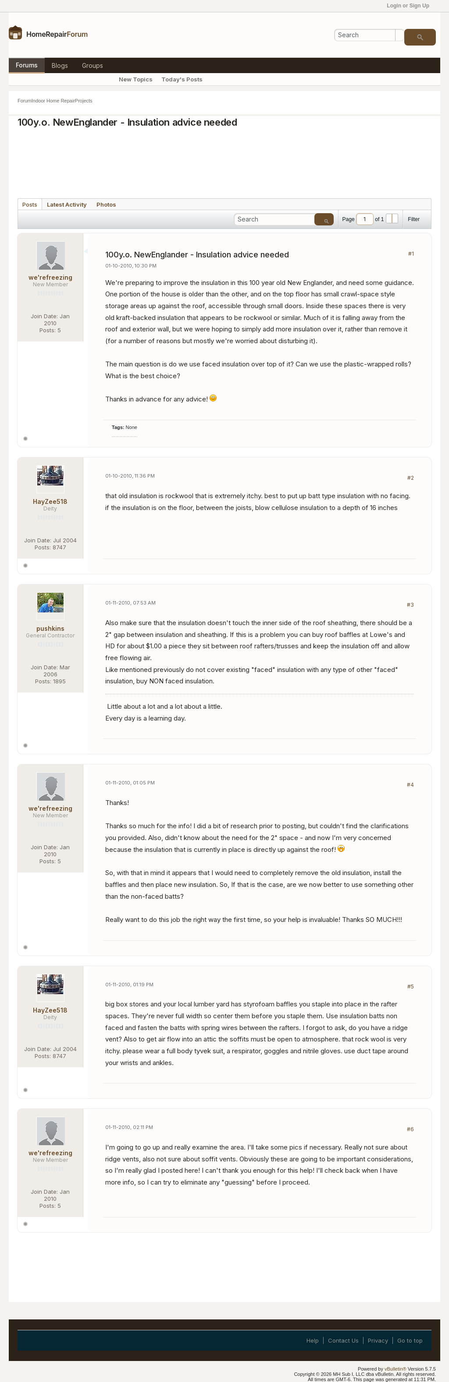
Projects (84, 100)
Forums (27, 65)
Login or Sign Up (411, 6)
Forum (25, 100)
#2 (410, 478)
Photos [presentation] (106, 204)
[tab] (30, 204)
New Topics (136, 79)
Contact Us (343, 1340)
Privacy (378, 1340)
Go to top (410, 1340)
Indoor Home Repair (53, 100)
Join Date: (44, 316)
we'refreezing (50, 277)
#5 (410, 986)
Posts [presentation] (29, 204)
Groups (92, 65)
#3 (410, 604)
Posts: (47, 330)
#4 (410, 784)
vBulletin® (395, 1368)
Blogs (60, 65)
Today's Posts (182, 79)
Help (312, 1340)
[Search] (369, 35)
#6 (410, 1129)
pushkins (50, 628)
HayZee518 (50, 501)
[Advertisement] (224, 160)
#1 (411, 253)
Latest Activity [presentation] (67, 204)
